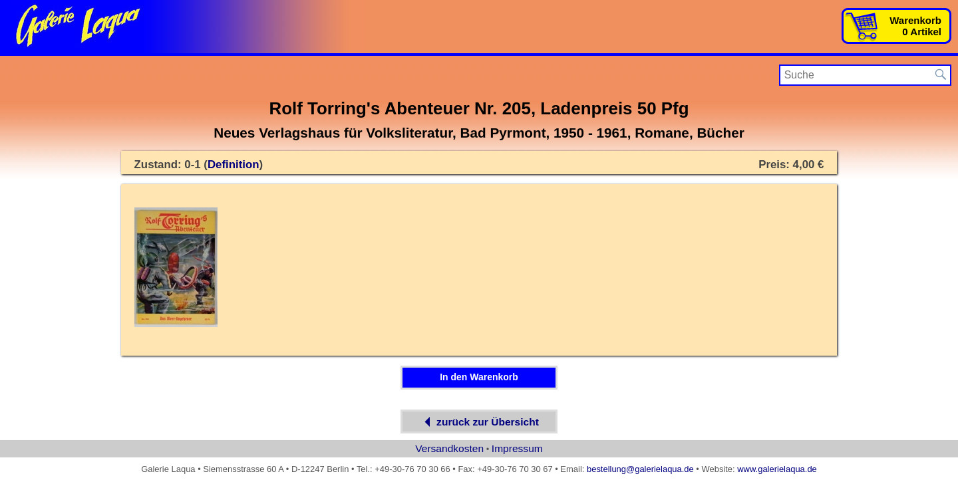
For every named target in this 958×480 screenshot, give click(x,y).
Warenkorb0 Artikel (915, 26)
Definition (233, 164)
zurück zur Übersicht (479, 421)
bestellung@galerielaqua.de (640, 469)
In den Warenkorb (479, 377)
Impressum (517, 448)
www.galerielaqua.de (777, 469)
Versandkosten (449, 448)
